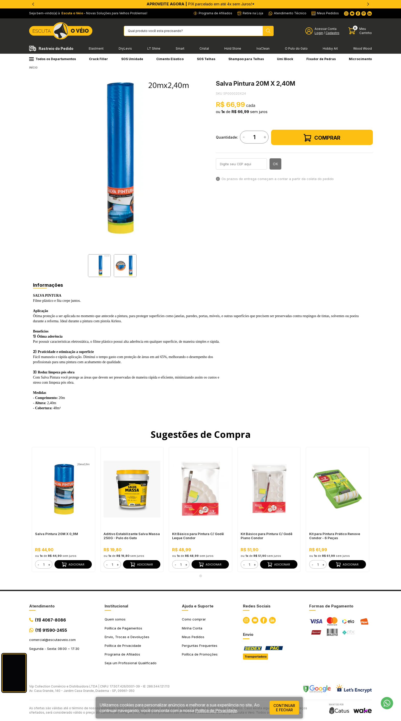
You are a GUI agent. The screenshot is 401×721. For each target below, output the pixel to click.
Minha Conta (192, 628)
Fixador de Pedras (321, 59)
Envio (248, 634)
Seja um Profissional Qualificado (131, 663)
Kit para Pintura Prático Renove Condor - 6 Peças (334, 536)
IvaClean (263, 48)
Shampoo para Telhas (246, 59)
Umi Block (285, 59)
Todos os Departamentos (52, 59)
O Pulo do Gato (296, 48)
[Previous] (33, 4)
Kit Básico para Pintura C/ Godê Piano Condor (266, 536)
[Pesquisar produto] (268, 31)
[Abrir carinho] (360, 31)
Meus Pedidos (193, 637)
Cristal (204, 48)
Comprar (322, 138)
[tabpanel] (112, 158)
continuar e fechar (284, 707)
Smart (180, 48)
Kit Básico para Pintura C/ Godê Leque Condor (198, 536)
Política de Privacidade (123, 646)
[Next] (368, 4)
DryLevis (125, 48)
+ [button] (49, 564)
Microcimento (360, 59)
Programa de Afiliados (122, 654)
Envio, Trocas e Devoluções (127, 637)
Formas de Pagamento (331, 606)
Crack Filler (98, 59)
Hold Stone (232, 48)
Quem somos (115, 619)
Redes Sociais (257, 606)
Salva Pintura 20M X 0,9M (56, 534)
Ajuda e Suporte (198, 606)
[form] (43, 564)
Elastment (96, 48)
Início (33, 67)
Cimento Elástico (170, 59)
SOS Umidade (132, 59)
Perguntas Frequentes (199, 646)
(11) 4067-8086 (50, 620)
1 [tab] (200, 575)
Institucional (116, 606)
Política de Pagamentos (123, 628)
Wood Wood (362, 48)
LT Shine (153, 48)
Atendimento (42, 606)
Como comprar (194, 619)
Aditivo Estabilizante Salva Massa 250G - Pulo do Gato (132, 536)
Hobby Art (330, 48)
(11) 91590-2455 (51, 630)
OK (275, 163)
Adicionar (73, 564)
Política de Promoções (200, 654)
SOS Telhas (206, 59)
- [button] (38, 564)
